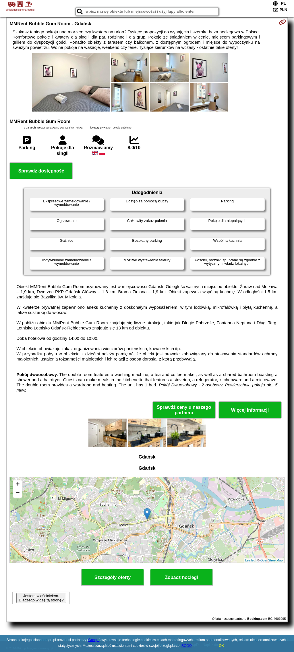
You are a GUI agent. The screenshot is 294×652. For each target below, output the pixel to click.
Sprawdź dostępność (41, 170)
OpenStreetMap (271, 560)
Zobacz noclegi (181, 577)
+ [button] (18, 484)
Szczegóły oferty (112, 577)
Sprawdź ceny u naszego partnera (184, 410)
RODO (186, 646)
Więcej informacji (250, 410)
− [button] (18, 493)
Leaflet (250, 560)
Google (94, 640)
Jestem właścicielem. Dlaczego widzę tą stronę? (41, 598)
